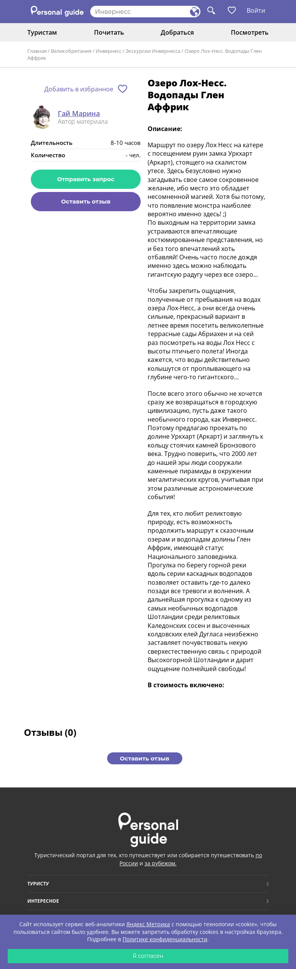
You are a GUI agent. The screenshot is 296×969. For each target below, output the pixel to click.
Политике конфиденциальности (165, 939)
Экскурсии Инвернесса (153, 50)
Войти (256, 10)
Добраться (177, 32)
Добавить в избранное (78, 89)
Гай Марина (79, 113)
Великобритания (71, 50)
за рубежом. (161, 863)
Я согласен (148, 955)
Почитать (109, 32)
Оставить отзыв (85, 201)
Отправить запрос (85, 179)
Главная (37, 50)
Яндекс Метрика (148, 924)
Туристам (42, 32)
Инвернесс (108, 50)
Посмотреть (250, 32)
